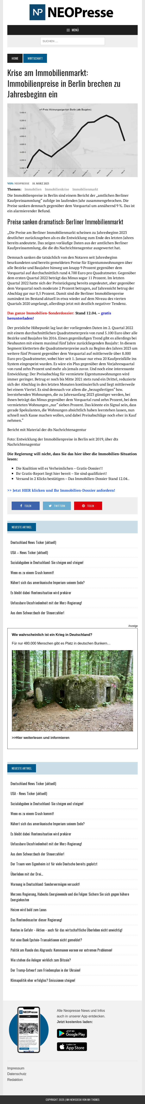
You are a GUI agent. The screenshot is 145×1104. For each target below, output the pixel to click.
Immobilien (33, 189)
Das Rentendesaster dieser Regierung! (36, 919)
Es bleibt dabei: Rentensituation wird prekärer (41, 592)
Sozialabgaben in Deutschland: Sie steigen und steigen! (47, 562)
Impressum (15, 1068)
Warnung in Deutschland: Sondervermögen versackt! (45, 884)
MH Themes (93, 1099)
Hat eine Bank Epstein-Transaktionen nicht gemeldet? (46, 939)
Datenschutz (17, 1074)
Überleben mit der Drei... (27, 874)
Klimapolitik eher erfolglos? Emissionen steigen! (43, 980)
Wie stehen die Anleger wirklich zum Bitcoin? (41, 960)
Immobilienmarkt (85, 189)
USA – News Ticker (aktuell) (29, 552)
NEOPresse (21, 183)
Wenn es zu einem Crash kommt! (32, 572)
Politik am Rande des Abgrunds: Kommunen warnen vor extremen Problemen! (61, 950)
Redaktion (15, 1080)
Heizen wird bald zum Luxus (29, 909)
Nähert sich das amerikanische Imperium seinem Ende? (48, 582)
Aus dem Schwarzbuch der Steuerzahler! (37, 612)
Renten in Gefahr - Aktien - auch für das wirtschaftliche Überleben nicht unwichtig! (66, 930)
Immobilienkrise (57, 189)
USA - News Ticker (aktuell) (29, 793)
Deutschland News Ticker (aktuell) (33, 542)
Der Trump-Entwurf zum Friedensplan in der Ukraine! (45, 970)
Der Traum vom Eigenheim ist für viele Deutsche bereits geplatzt (54, 863)
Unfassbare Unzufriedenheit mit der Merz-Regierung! (46, 602)
